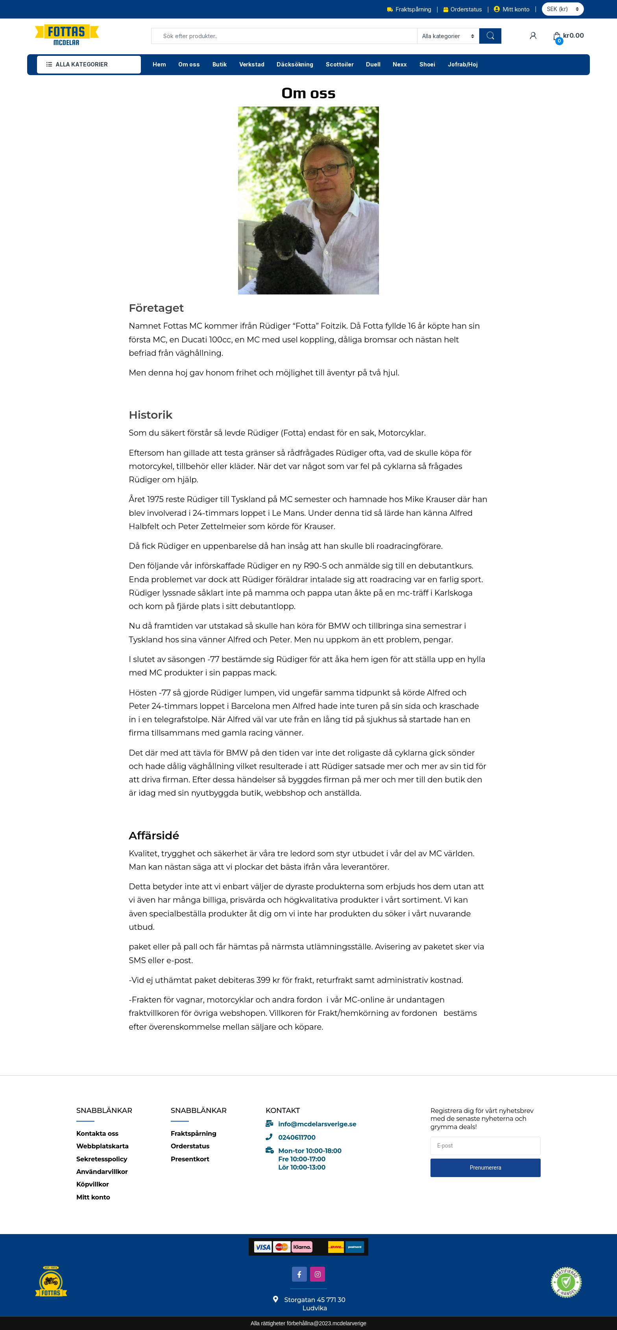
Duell (373, 64)
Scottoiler (340, 64)
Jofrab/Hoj (463, 64)
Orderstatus (462, 9)
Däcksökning (295, 64)
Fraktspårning (409, 9)
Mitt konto (511, 9)
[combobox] (284, 36)
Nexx (399, 64)
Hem (159, 64)
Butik (219, 64)
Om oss (189, 64)
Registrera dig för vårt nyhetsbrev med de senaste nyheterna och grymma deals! (482, 1119)
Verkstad (251, 64)
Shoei (427, 64)
